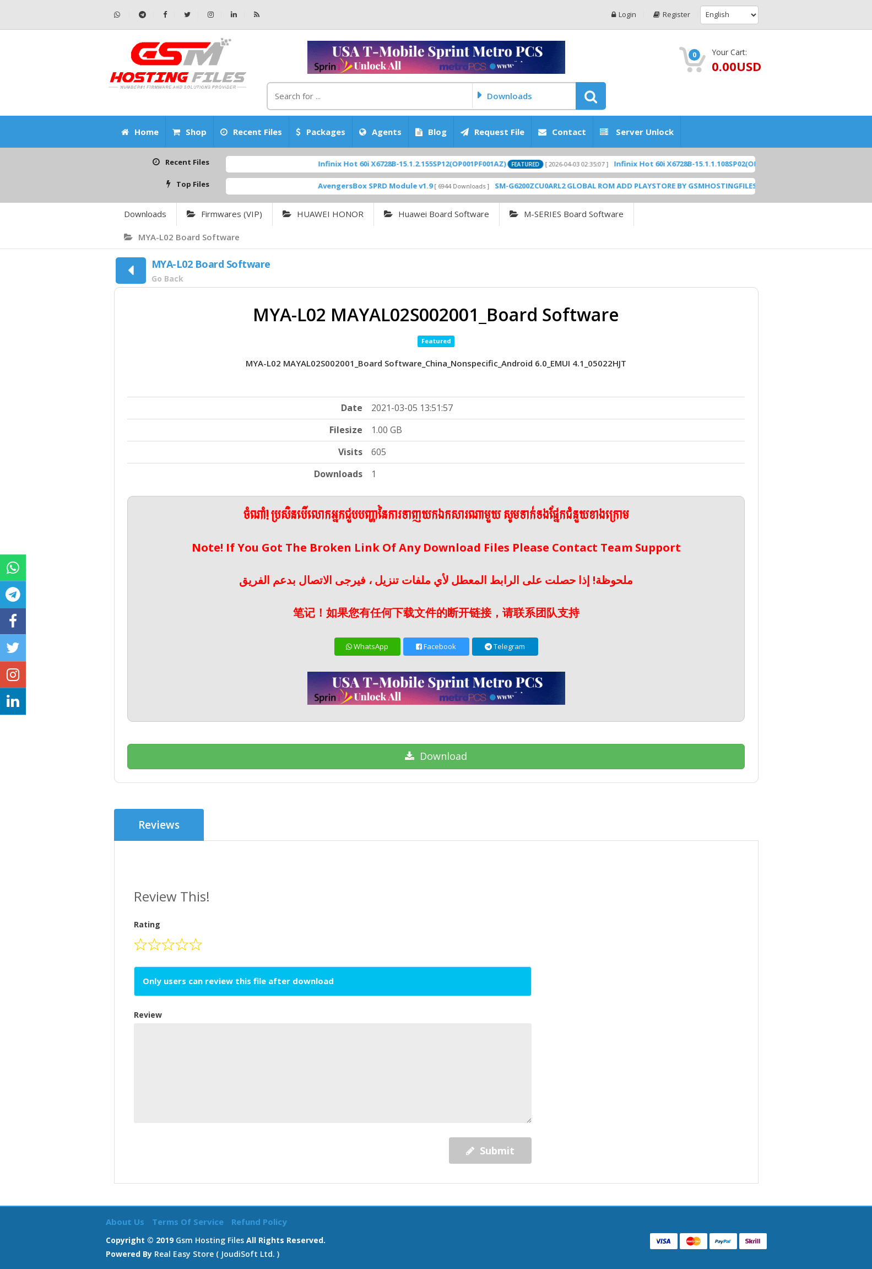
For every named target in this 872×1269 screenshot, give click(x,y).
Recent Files (251, 131)
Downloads (145, 213)
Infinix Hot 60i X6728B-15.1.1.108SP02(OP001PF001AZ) (732, 164)
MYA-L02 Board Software (182, 236)
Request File (492, 131)
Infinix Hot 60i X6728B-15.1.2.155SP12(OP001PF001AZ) (436, 164)
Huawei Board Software (436, 213)
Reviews (159, 825)
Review (148, 1014)
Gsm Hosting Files (210, 1240)
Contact (562, 131)
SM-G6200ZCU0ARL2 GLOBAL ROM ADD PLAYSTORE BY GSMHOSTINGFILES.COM (660, 186)
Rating (147, 924)
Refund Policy (259, 1221)
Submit (490, 1150)
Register (671, 14)
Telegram (505, 646)
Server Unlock (637, 131)
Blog (431, 131)
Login (623, 14)
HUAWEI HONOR (323, 213)
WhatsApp (367, 646)
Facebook (436, 646)
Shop (189, 131)
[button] (591, 96)
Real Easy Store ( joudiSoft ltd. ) (216, 1254)
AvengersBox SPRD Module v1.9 (400, 186)
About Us (126, 1221)
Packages (320, 131)
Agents (380, 131)
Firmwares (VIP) (224, 213)
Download (436, 756)
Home (140, 131)
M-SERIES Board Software (567, 213)
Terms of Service (189, 1221)
